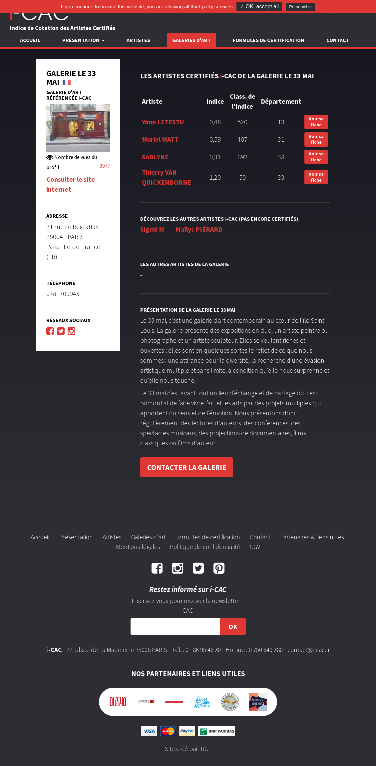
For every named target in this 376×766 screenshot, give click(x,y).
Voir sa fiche (316, 122)
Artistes (138, 40)
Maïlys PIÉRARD (199, 229)
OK (232, 626)
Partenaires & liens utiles (312, 537)
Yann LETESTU (163, 122)
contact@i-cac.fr (308, 650)
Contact (337, 40)
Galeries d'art (191, 40)
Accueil (30, 40)
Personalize (300, 6)
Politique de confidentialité (205, 547)
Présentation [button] (81, 40)
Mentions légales (138, 547)
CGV (255, 547)
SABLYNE (155, 157)
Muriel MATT (160, 139)
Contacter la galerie (186, 467)
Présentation (76, 537)
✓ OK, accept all (259, 6)
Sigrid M (152, 229)
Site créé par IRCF (188, 749)
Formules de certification (268, 40)
